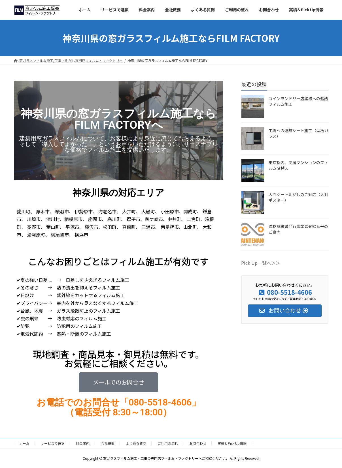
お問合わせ (197, 443)
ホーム (24, 443)
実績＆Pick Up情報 (232, 443)
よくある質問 (136, 443)
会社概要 (107, 443)
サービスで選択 (53, 443)
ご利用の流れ (168, 443)
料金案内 (83, 443)
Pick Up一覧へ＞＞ (260, 262)
